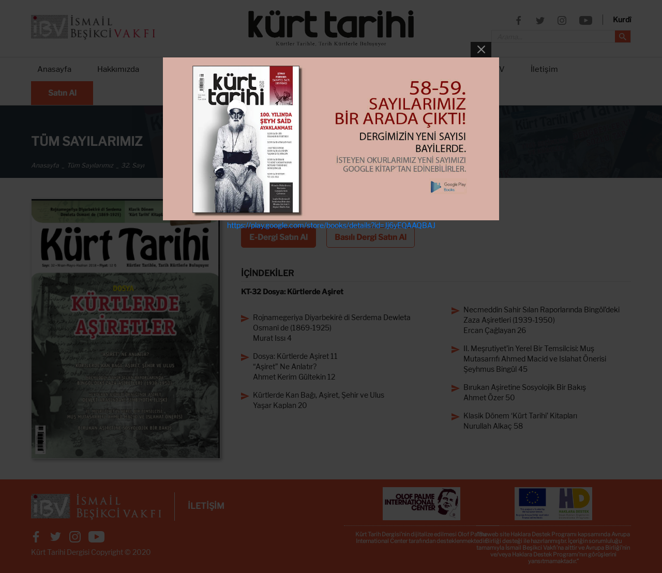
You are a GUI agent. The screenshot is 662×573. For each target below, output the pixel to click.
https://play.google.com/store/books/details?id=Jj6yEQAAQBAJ (331, 225)
